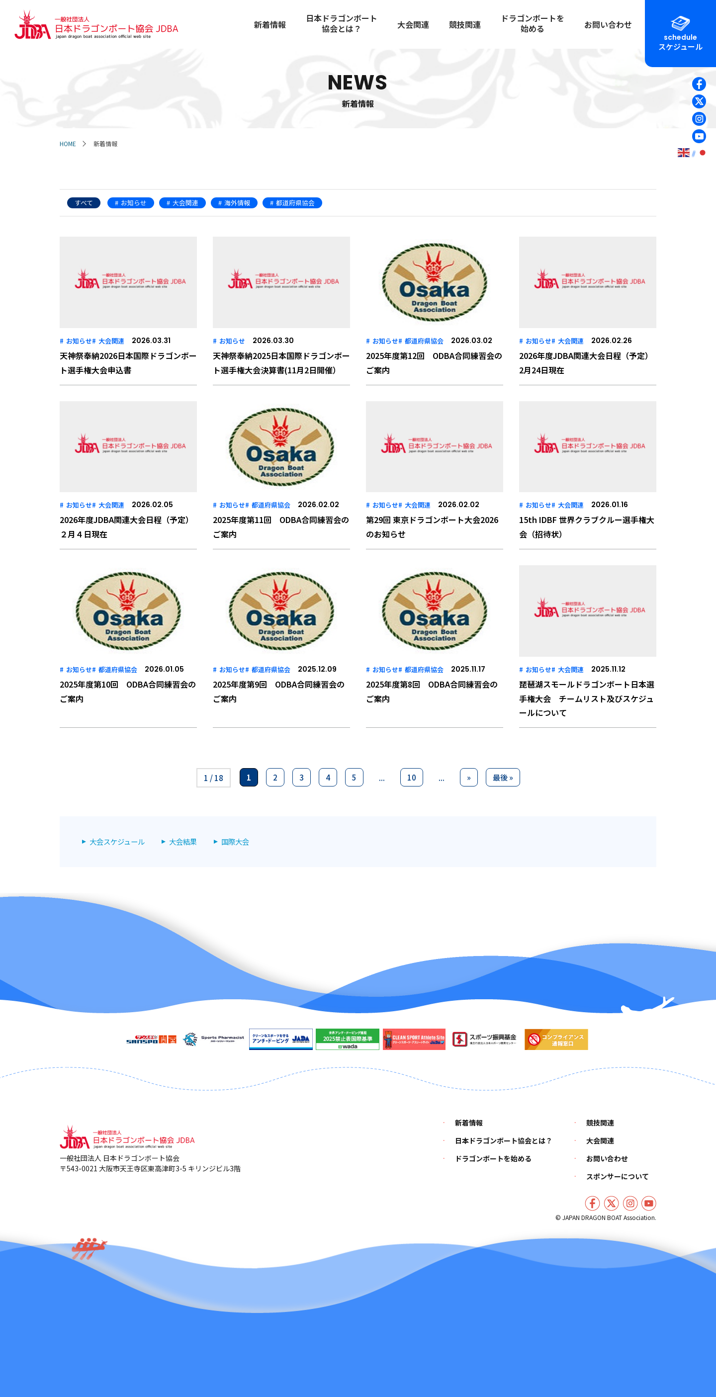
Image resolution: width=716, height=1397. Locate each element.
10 (411, 777)
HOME (68, 143)
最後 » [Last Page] (503, 777)
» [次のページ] (469, 777)
